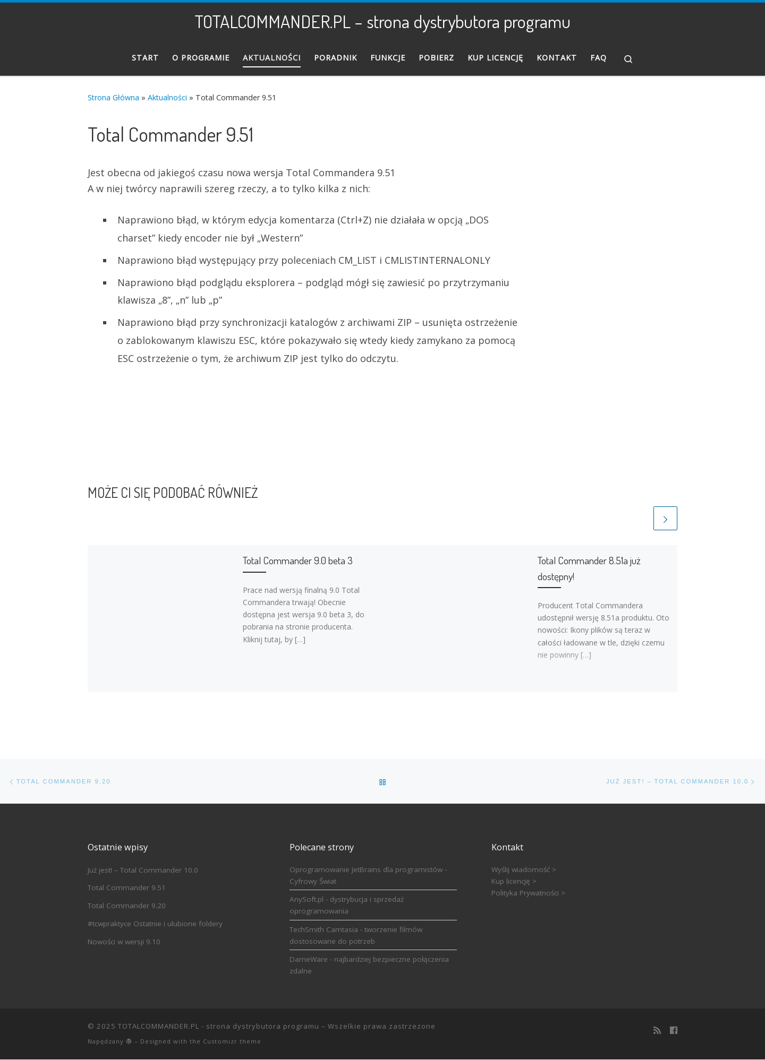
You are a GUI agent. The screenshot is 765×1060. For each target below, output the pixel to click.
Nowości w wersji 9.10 (124, 941)
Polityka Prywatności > (528, 893)
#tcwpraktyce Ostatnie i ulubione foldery (155, 924)
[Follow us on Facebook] (673, 1031)
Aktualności (167, 97)
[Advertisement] (615, 278)
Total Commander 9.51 (127, 888)
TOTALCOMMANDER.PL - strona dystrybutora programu (218, 1026)
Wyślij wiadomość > (523, 869)
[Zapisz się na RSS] (657, 1031)
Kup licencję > (514, 881)
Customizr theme (232, 1042)
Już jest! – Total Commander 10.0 (143, 870)
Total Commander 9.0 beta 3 (298, 560)
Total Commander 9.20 (127, 906)
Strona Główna (113, 97)
